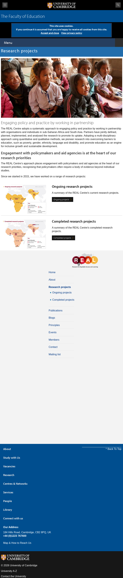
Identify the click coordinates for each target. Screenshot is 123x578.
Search (118, 5)
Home (52, 272)
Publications (55, 310)
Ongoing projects (61, 199)
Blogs (52, 317)
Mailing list (55, 354)
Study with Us (11, 457)
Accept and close (50, 33)
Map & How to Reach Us (17, 543)
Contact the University (13, 576)
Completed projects (62, 237)
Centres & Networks (15, 483)
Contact (53, 347)
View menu (5, 5)
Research (8, 475)
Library (7, 510)
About (52, 279)
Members (54, 339)
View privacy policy (71, 33)
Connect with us (13, 518)
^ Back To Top (113, 449)
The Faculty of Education (23, 16)
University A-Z (9, 571)
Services (8, 492)
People (7, 501)
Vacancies (9, 466)
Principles (54, 325)
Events (53, 332)
